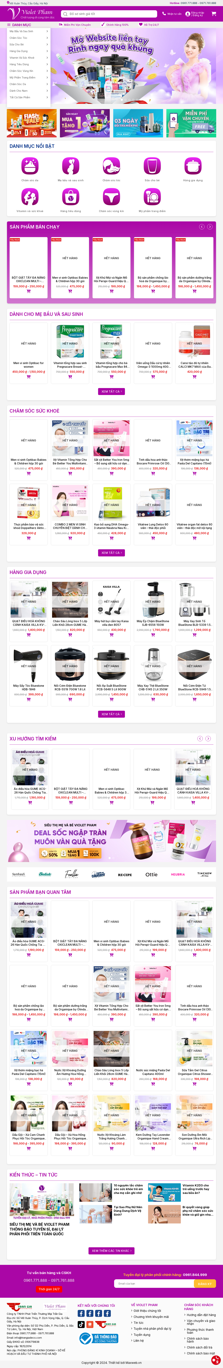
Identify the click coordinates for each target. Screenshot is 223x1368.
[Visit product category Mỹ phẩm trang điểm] (152, 200)
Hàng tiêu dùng (19, 64)
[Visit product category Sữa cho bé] (152, 170)
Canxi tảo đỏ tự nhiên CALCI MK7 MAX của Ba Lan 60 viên (194, 365)
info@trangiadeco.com (28, 1337)
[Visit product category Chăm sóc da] (30, 170)
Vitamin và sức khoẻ (22, 57)
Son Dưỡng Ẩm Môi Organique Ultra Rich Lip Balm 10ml (194, 1136)
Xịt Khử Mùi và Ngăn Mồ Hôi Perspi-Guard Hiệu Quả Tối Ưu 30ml (111, 279)
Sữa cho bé (17, 44)
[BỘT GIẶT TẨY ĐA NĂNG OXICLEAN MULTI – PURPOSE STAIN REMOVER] (29, 256)
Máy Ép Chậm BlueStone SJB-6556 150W (153, 623)
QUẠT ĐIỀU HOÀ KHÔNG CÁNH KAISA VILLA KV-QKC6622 (28, 623)
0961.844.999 (195, 1275)
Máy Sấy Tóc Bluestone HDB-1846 (28, 687)
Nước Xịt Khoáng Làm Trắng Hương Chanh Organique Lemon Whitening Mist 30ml (111, 1136)
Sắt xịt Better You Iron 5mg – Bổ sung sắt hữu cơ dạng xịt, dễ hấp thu (111, 461)
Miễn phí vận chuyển (77, 24)
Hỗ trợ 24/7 (151, 24)
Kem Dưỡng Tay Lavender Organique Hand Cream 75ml (153, 1136)
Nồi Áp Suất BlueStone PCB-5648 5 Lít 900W (111, 687)
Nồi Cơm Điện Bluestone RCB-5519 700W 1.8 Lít (70, 687)
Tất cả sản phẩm (20, 97)
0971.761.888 (208, 3)
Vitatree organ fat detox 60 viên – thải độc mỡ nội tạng (194, 526)
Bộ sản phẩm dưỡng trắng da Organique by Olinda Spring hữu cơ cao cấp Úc (194, 279)
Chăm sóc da (18, 84)
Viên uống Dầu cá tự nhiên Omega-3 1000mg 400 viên (153, 365)
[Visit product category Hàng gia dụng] (193, 170)
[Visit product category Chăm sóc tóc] (111, 170)
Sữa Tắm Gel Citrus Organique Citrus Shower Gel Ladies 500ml (194, 1072)
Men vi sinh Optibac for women (28, 364)
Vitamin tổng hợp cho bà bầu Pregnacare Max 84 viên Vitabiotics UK (111, 365)
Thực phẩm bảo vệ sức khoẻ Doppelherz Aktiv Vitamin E (29, 526)
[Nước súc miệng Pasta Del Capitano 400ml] (153, 1049)
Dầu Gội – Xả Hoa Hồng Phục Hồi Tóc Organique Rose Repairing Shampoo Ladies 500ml (70, 1136)
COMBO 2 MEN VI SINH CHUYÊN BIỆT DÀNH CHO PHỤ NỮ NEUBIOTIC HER (70, 526)
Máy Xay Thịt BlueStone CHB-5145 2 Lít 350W (153, 687)
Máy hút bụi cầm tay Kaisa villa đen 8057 (112, 623)
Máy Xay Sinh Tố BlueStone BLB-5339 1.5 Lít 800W (194, 623)
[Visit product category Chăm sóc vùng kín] (111, 200)
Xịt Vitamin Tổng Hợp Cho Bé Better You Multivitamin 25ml (70, 461)
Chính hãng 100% (117, 24)
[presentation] (202, 226)
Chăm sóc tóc (18, 37)
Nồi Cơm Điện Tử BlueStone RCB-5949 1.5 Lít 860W (194, 687)
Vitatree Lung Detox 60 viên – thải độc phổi (153, 526)
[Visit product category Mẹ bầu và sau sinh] (70, 170)
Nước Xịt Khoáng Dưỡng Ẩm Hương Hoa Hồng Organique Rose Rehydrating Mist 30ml (70, 1072)
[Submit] (65, 14)
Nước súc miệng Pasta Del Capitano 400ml (153, 1072)
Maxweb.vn (134, 1363)
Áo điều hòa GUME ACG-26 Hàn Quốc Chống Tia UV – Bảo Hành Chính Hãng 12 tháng (30, 790)
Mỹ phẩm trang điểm (22, 77)
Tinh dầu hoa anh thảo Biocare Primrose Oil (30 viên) (153, 461)
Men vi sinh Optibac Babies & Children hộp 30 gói (70, 279)
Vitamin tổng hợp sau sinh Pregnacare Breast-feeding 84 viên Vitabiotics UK (70, 365)
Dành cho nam (19, 90)
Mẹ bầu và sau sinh (21, 31)
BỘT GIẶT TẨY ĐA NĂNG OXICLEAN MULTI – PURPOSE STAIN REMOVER (28, 279)
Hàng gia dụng (19, 51)
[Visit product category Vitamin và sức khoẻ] (30, 200)
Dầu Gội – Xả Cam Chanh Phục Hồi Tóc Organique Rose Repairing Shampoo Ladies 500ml (28, 1136)
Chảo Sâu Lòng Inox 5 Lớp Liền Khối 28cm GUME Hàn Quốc (70, 623)
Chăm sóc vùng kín (21, 71)
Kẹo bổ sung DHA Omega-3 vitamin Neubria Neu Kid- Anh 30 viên (111, 526)
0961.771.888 (189, 3)
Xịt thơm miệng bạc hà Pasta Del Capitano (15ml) (194, 461)
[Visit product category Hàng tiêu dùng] (70, 200)
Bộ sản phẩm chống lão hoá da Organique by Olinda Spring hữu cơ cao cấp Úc (153, 279)
